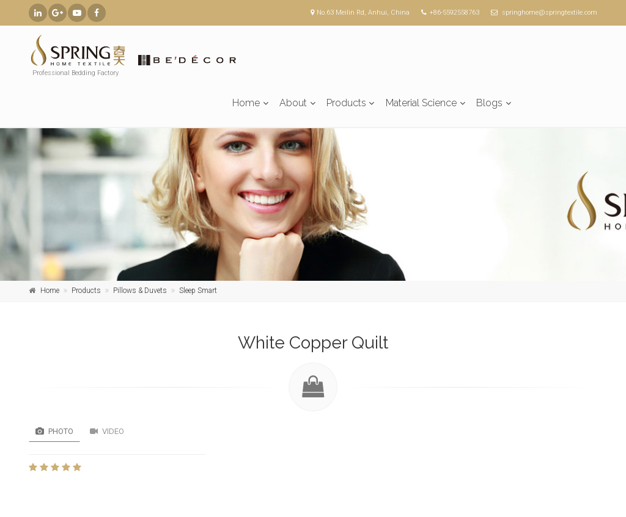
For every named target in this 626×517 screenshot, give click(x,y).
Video (107, 431)
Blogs (489, 103)
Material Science (421, 103)
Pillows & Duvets (140, 290)
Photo (54, 431)
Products (346, 103)
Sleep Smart (198, 290)
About (293, 103)
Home (246, 103)
